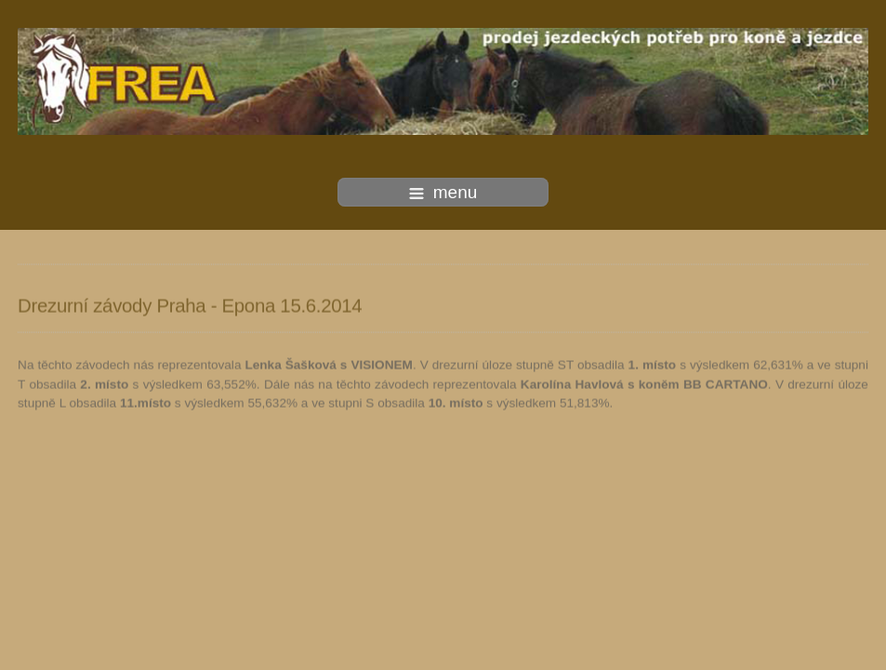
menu (443, 192)
